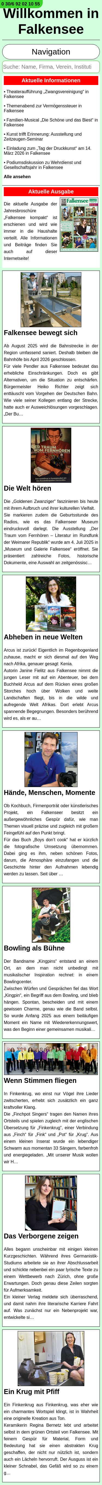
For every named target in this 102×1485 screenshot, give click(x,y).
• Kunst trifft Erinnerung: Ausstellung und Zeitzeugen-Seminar (43, 136)
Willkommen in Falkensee (51, 21)
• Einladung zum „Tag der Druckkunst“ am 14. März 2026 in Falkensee (47, 151)
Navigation (51, 51)
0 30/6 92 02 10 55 (20, 4)
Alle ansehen (17, 176)
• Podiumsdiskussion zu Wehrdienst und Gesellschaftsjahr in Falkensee (42, 165)
